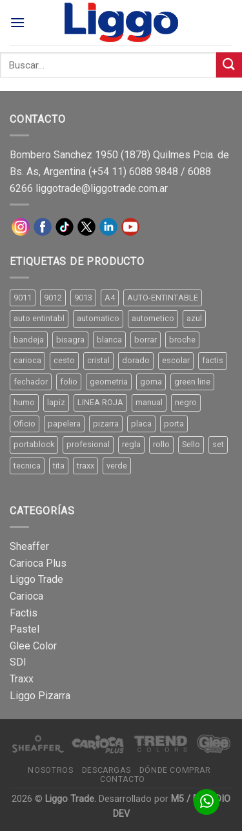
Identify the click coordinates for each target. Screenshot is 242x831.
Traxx (22, 679)
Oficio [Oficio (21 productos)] (24, 423)
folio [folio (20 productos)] (68, 381)
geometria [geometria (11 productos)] (109, 381)
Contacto (122, 779)
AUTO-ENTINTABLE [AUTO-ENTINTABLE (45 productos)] (162, 297)
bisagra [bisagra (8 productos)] (70, 339)
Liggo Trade (36, 579)
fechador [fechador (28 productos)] (31, 381)
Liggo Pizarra (40, 695)
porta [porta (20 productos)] (174, 423)
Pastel (24, 629)
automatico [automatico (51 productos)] (98, 318)
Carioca (26, 596)
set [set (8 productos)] (218, 444)
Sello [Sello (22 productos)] (191, 444)
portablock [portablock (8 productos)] (34, 444)
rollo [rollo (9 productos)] (161, 444)
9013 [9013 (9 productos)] (83, 297)
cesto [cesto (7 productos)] (64, 360)
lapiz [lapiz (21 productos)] (56, 402)
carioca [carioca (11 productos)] (27, 360)
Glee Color (33, 646)
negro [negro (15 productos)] (186, 402)
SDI (18, 662)
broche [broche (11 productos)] (182, 339)
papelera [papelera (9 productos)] (64, 423)
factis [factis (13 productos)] (212, 360)
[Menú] (17, 22)
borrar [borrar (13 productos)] (145, 339)
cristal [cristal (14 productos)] (98, 360)
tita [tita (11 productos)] (59, 465)
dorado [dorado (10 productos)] (136, 360)
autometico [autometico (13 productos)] (153, 318)
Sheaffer (29, 546)
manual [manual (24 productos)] (149, 402)
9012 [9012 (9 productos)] (53, 297)
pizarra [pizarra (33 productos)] (106, 423)
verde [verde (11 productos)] (116, 465)
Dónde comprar (175, 770)
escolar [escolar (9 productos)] (176, 360)
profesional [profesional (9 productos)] (88, 444)
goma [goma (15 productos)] (151, 381)
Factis (23, 613)
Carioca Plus (38, 563)
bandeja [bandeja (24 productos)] (29, 339)
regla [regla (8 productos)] (131, 444)
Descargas (106, 770)
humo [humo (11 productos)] (24, 402)
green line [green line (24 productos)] (192, 381)
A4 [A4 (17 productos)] (110, 297)
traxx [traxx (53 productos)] (85, 465)
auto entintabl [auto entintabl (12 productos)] (39, 318)
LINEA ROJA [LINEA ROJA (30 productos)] (100, 402)
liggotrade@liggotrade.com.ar (101, 188)
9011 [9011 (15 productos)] (23, 297)
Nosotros (50, 770)
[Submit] (229, 65)
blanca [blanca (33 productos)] (109, 339)
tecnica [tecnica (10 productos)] (27, 465)
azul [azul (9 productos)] (194, 318)
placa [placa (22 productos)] (141, 423)
